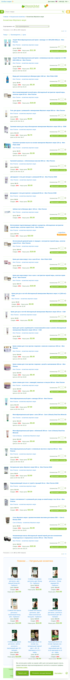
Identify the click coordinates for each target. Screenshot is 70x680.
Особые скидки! (7, 1)
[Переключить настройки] (59, 673)
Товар (5, 34)
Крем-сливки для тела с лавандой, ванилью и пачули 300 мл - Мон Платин (39, 382)
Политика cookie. (22, 667)
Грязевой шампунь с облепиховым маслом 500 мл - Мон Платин (32, 161)
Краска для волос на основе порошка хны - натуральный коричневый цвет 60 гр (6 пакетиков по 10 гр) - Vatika (55, 647)
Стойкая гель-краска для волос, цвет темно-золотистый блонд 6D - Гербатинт (35, 614)
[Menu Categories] (2, 11)
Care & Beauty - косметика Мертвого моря (26, 436)
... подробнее (61, 232)
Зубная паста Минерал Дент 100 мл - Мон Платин (30, 209)
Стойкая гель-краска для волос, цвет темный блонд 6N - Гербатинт (14, 582)
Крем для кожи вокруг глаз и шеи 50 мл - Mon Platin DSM (32, 259)
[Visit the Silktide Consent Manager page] (66, 673)
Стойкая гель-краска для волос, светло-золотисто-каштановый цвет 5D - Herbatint (14, 646)
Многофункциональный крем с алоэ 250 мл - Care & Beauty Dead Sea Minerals (40, 414)
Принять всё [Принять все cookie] (22, 673)
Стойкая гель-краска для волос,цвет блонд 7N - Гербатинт (35, 581)
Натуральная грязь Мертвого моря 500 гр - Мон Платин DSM (31, 467)
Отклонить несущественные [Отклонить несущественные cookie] (41, 673)
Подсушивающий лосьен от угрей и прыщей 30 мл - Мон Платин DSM (34, 483)
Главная (11, 669)
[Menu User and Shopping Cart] (68, 11)
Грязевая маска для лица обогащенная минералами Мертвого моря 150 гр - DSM (38, 126)
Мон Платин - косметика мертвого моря (25, 45)
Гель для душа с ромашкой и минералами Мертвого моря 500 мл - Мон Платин (37, 110)
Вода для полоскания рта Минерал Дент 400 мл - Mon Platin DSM (35, 76)
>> (65, 31)
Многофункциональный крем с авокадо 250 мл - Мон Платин (31, 398)
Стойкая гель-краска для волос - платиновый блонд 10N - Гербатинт (14, 614)
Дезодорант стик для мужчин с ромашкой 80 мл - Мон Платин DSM (33, 193)
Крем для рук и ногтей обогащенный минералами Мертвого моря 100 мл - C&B (38, 311)
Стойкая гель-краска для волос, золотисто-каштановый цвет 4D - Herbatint (55, 614)
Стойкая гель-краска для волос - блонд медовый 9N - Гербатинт (55, 582)
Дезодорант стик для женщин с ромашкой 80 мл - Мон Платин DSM (33, 177)
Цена (24, 34)
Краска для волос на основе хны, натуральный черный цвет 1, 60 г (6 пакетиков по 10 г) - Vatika (35, 647)
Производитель (16, 34)
